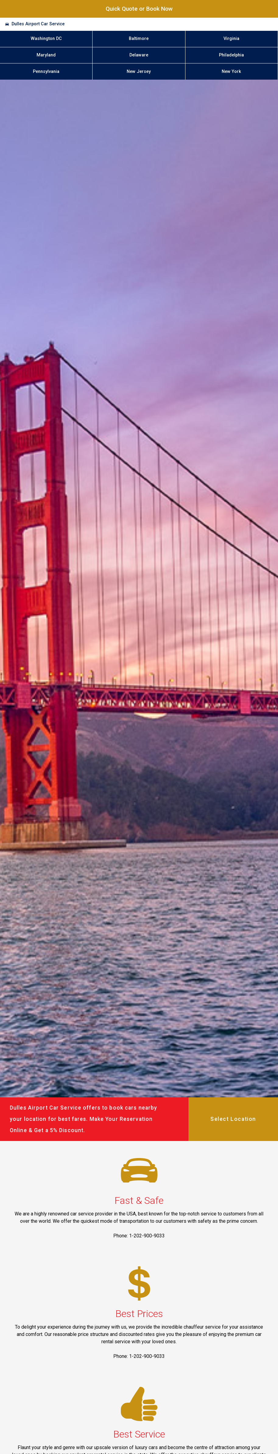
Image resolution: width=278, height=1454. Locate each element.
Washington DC (46, 38)
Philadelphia (231, 55)
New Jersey (139, 71)
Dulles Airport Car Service (38, 24)
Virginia (231, 38)
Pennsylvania (46, 71)
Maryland (46, 55)
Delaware (138, 55)
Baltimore (139, 38)
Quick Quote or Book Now (139, 8)
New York (231, 71)
